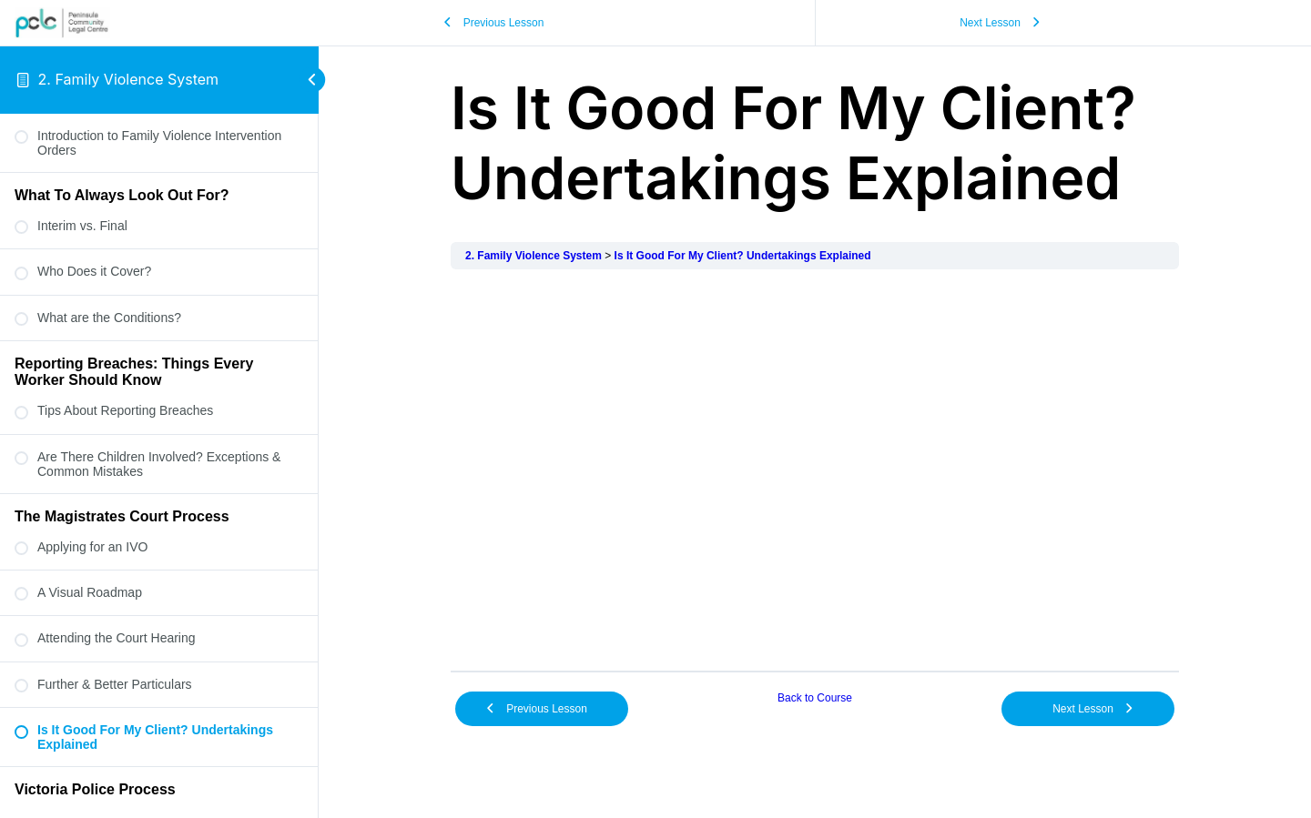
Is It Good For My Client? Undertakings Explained (743, 255)
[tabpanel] (815, 470)
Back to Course (814, 698)
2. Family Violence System (128, 79)
